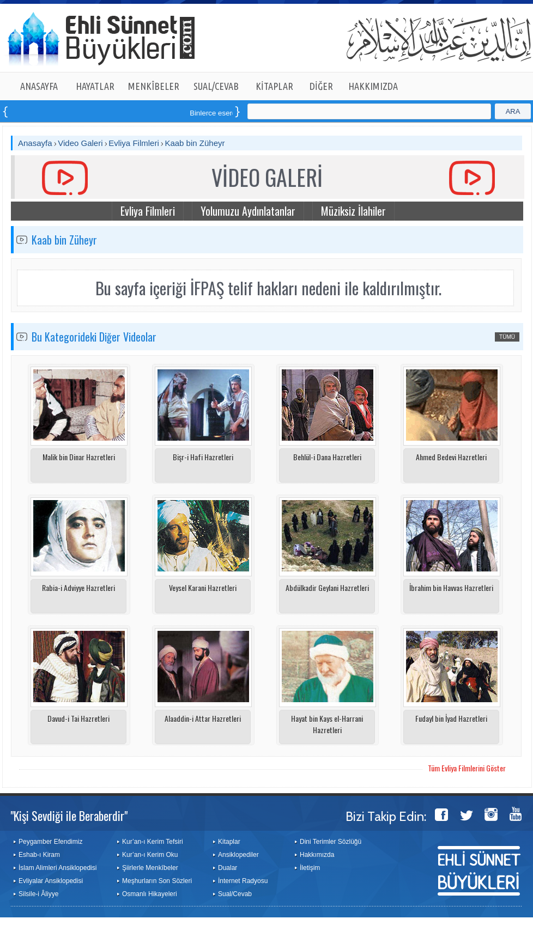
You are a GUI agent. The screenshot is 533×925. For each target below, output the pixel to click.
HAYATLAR (95, 86)
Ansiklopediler (238, 855)
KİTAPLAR (274, 86)
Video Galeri (80, 143)
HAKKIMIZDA (373, 86)
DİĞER (321, 86)
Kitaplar (229, 841)
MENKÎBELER (153, 86)
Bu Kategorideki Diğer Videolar (94, 336)
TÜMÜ (507, 337)
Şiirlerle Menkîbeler (150, 868)
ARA (513, 111)
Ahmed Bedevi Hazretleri (451, 456)
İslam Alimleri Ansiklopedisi (57, 868)
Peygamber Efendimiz (50, 841)
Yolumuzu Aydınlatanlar (248, 211)
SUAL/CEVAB (216, 86)
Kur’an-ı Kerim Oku (150, 855)
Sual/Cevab (235, 894)
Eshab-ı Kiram (39, 855)
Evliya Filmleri (133, 143)
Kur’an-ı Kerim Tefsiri (152, 841)
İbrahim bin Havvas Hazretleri (451, 587)
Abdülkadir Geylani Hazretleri (327, 587)
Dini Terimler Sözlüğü (330, 841)
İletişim (310, 868)
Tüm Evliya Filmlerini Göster (467, 768)
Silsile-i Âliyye (38, 894)
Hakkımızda (317, 855)
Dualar (227, 868)
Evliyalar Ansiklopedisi (51, 881)
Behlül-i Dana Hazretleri (327, 456)
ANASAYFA (39, 86)
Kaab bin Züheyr (195, 143)
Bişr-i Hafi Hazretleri (203, 456)
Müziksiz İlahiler (353, 211)
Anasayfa (35, 143)
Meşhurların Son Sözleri (157, 881)
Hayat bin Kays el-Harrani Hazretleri (327, 724)
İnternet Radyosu (243, 881)
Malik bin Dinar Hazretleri (79, 456)
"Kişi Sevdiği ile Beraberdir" (69, 815)
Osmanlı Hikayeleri (149, 894)
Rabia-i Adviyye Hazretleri (78, 587)
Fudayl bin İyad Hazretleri (451, 718)
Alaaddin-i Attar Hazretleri (203, 718)
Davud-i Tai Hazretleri (78, 718)
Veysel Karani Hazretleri (203, 587)
